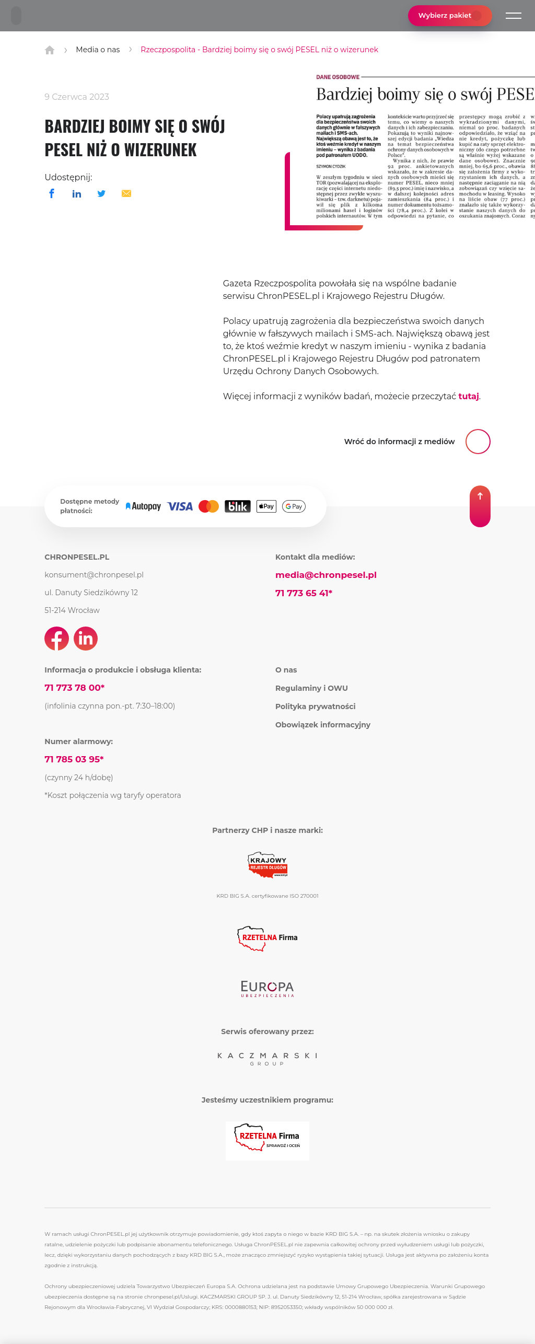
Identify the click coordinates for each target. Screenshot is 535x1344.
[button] (513, 15)
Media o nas (98, 49)
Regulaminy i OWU (311, 688)
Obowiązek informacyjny (322, 724)
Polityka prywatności (315, 706)
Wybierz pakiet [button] (450, 15)
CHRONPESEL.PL (76, 557)
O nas (286, 670)
